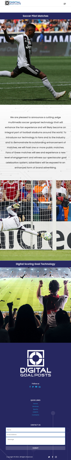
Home (35, 404)
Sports (35, 409)
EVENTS (35, 412)
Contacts (35, 415)
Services (35, 406)
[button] (65, 4)
